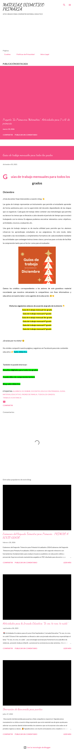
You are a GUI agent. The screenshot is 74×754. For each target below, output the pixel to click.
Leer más (67, 563)
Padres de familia (29, 394)
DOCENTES (35, 391)
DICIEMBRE (26, 391)
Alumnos (17, 391)
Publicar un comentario (26, 135)
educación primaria (50, 391)
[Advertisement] (32, 33)
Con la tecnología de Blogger (37, 747)
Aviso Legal (43, 54)
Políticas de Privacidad (24, 54)
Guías (62, 391)
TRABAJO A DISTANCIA (12, 398)
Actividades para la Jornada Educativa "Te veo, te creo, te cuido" (35, 623)
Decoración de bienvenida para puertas (22, 709)
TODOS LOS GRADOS (46, 394)
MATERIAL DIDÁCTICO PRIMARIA (23, 7)
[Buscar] (64, 4)
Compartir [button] (8, 135)
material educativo (12, 394)
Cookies (6, 54)
